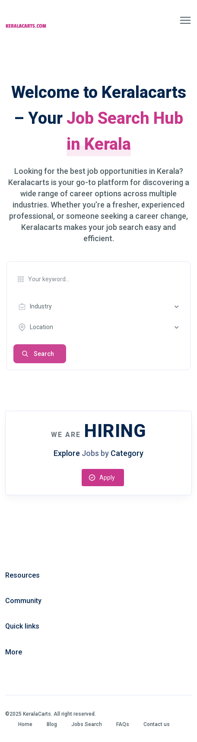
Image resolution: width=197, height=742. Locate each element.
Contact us (156, 724)
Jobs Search (86, 724)
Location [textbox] (41, 327)
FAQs (122, 724)
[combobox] (100, 307)
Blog (52, 724)
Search (44, 353)
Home (25, 724)
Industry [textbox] (41, 306)
